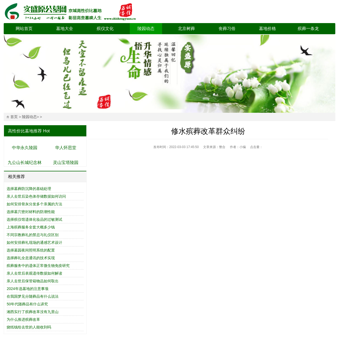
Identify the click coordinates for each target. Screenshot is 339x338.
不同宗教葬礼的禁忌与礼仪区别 (33, 235)
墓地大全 (64, 28)
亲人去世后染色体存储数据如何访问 (36, 196)
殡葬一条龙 (308, 28)
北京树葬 (186, 28)
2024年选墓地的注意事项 (27, 289)
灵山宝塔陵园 (65, 162)
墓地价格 (267, 28)
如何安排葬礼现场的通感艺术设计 (34, 242)
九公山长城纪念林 (25, 162)
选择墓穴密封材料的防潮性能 (31, 212)
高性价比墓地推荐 (25, 131)
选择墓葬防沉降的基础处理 (29, 189)
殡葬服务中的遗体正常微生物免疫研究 (38, 265)
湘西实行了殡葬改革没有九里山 (33, 312)
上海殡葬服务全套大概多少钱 (31, 227)
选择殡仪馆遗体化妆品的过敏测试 (34, 219)
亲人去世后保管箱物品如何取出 (33, 281)
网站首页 (24, 28)
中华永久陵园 (24, 147)
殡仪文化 (105, 28)
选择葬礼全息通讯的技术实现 (31, 258)
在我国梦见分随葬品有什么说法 (33, 296)
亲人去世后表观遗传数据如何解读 (34, 273)
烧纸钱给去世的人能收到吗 (29, 327)
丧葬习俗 (226, 28)
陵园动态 (145, 28)
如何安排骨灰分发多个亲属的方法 (34, 204)
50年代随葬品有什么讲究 (27, 304)
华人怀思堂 (65, 147)
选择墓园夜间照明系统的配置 (31, 250)
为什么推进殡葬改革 (23, 319)
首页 (14, 117)
